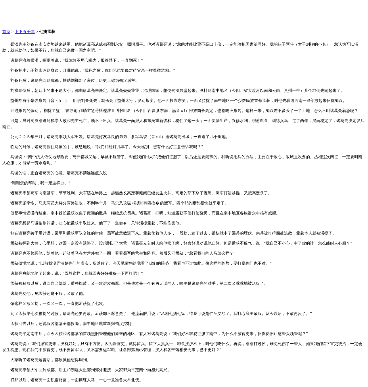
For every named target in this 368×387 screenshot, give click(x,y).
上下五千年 (25, 32)
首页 (6, 32)
